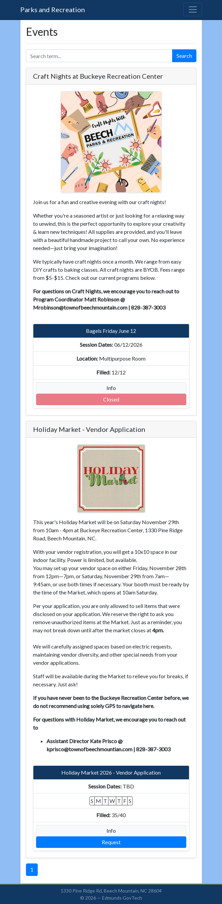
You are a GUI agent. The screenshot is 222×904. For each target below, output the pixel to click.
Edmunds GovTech (122, 898)
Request (111, 842)
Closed (111, 399)
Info (111, 388)
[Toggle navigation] (192, 9)
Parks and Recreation (52, 9)
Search (184, 55)
